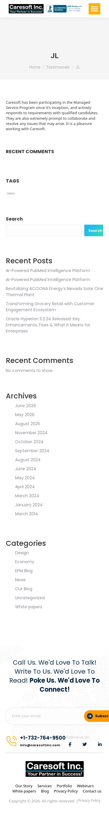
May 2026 (25, 415)
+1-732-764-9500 (43, 737)
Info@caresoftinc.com (40, 745)
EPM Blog (24, 571)
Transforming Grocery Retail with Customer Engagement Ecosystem (50, 307)
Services (44, 785)
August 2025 (27, 424)
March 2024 (27, 496)
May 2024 (25, 478)
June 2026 (25, 406)
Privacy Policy (66, 791)
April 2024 (25, 487)
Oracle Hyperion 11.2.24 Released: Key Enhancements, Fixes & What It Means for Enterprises (48, 325)
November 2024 (31, 433)
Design (22, 553)
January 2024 (29, 505)
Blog (45, 791)
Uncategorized (30, 598)
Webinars (85, 785)
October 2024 (29, 442)
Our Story (24, 785)
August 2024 (28, 460)
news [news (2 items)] (11, 193)
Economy (24, 562)
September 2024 (32, 451)
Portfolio (64, 785)
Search (14, 219)
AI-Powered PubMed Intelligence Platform (48, 270)
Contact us (92, 791)
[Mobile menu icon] (94, 9)
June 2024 (25, 469)
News (20, 580)
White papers (28, 607)
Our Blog (23, 589)
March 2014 (26, 514)
